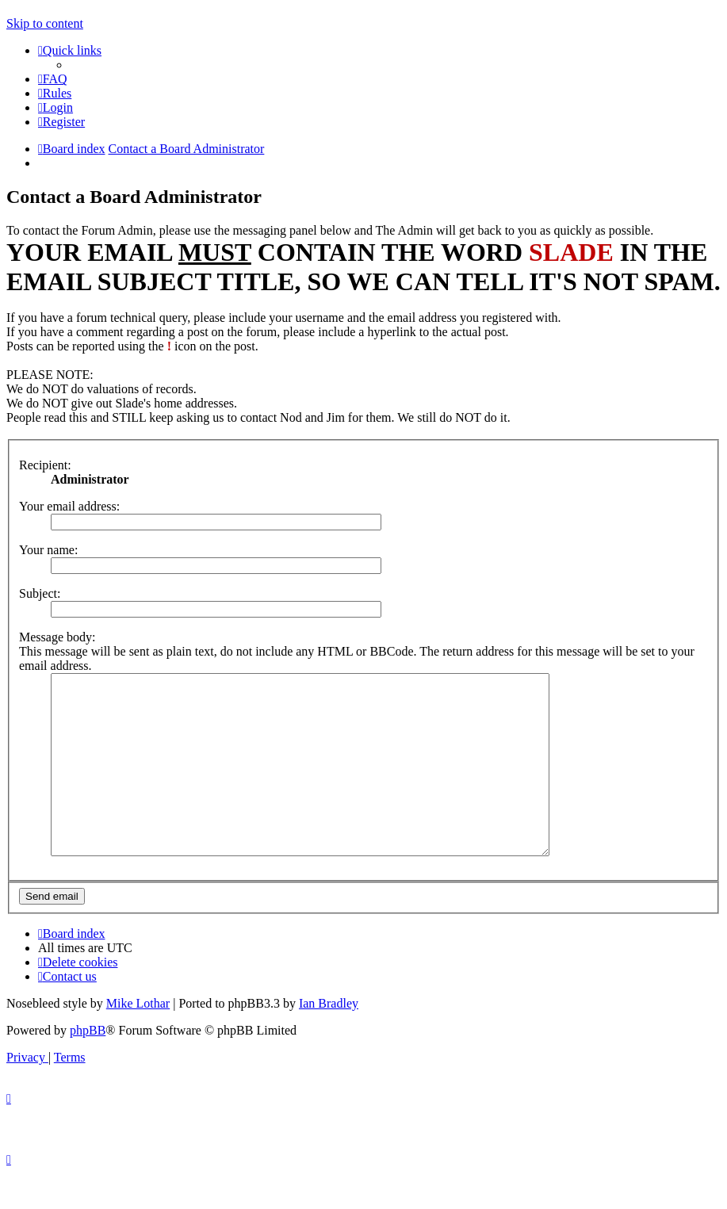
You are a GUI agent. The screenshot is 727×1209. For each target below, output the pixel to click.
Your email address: (69, 506)
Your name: (48, 550)
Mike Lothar (138, 1039)
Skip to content (44, 23)
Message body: (57, 637)
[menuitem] (52, 79)
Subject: (39, 593)
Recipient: (45, 465)
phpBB (87, 1066)
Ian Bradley (328, 1039)
